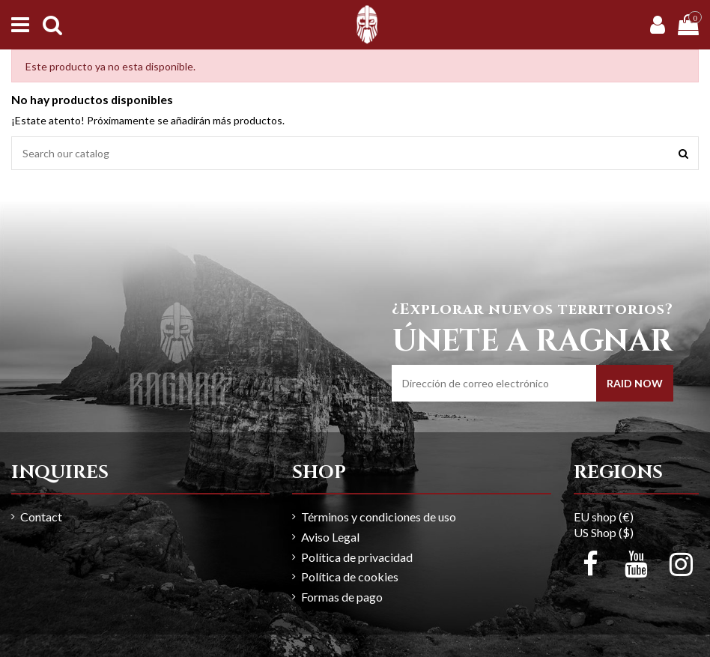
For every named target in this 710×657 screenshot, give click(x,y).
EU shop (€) (604, 516)
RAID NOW (635, 383)
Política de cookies (349, 576)
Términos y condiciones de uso (378, 516)
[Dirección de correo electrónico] (494, 383)
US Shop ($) (604, 532)
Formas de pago (342, 597)
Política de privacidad (357, 557)
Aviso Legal (330, 537)
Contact (41, 516)
